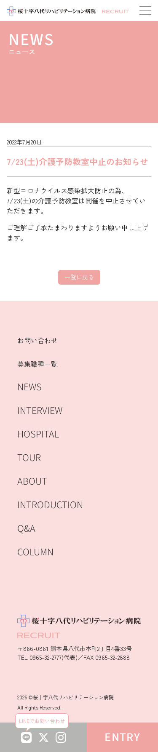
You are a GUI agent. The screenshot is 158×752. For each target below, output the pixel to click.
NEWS (29, 387)
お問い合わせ (37, 340)
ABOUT (32, 481)
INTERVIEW (39, 410)
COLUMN (35, 552)
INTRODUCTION (50, 505)
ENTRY (122, 737)
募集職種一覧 (37, 364)
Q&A (26, 528)
